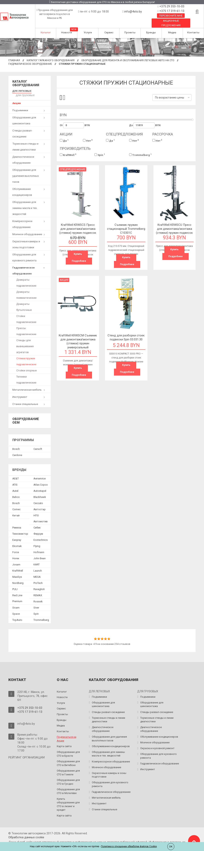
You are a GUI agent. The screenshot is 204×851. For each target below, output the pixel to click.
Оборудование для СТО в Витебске (68, 758)
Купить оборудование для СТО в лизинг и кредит (68, 799)
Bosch (16, 443)
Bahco (16, 492)
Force (15, 547)
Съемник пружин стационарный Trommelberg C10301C (126, 229)
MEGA (37, 571)
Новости (66, 32)
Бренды (151, 32)
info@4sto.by (133, 11)
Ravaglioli (39, 584)
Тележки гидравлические (26, 374)
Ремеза (16, 522)
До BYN (145, 125)
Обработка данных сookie (26, 832)
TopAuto (17, 614)
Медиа (172, 32)
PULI (15, 584)
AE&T (15, 473)
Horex (15, 553)
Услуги (88, 32)
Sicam (16, 602)
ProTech (38, 578)
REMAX (37, 590)
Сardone (17, 449)
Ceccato (38, 498)
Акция (64, 279)
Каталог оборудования (25, 83)
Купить (78, 254)
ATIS (15, 479)
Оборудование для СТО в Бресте (68, 749)
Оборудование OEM (25, 415)
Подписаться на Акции (66, 733)
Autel (15, 485)
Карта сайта (64, 741)
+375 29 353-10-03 (171, 6)
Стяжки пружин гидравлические (26, 356)
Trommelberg (140, 154)
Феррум (38, 528)
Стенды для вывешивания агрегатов (25, 341)
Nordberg (18, 578)
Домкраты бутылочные (24, 302)
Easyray (16, 534)
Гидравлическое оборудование (30, 63)
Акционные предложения (170, 23)
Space (16, 608)
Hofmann (38, 547)
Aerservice (39, 473)
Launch (37, 565)
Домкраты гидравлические (26, 277)
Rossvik (38, 596)
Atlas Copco (40, 479)
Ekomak (17, 541)
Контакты (193, 32)
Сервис (108, 32)
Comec (16, 504)
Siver (36, 602)
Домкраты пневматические (26, 289)
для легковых (20, 90)
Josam (16, 559)
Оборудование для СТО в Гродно (68, 777)
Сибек (37, 522)
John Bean (39, 553)
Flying (36, 541)
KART (36, 559)
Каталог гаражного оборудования (51, 60)
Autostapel (39, 485)
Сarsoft (37, 443)
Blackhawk (39, 492)
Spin (99, 154)
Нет (88, 140)
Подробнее (79, 261)
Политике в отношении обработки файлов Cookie (129, 846)
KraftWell (68, 154)
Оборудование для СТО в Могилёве (68, 786)
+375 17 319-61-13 (171, 11)
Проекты (129, 32)
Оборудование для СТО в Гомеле (68, 767)
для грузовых (40, 90)
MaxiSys (17, 571)
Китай (16, 510)
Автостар (39, 504)
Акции (16, 98)
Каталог (46, 32)
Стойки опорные (26, 365)
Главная (14, 60)
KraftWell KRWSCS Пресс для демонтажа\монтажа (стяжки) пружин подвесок (77, 229)
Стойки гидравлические (26, 314)
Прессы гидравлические (26, 326)
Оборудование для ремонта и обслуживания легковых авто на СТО (127, 60)
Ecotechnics (40, 534)
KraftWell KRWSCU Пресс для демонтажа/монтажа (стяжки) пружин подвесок (174, 229)
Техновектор (20, 528)
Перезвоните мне (170, 15)
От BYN (75, 125)
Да (64, 140)
